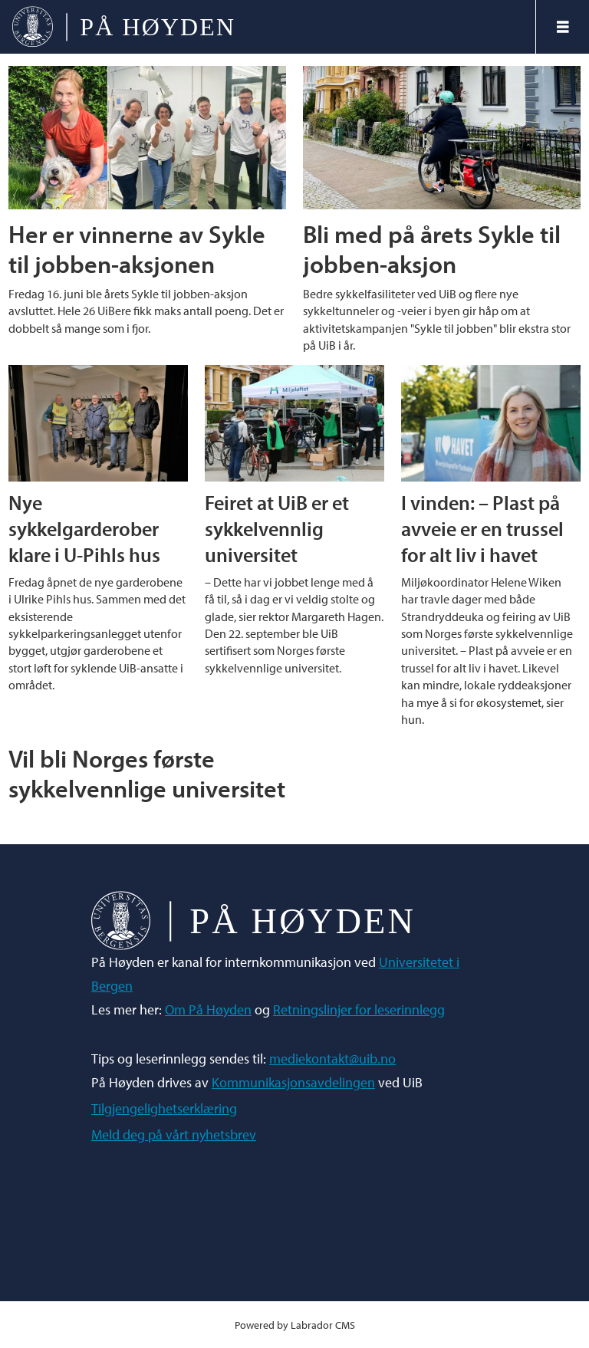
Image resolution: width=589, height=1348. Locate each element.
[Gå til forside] (123, 27)
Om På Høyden (208, 1009)
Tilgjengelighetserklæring (164, 1108)
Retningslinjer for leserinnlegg (359, 1009)
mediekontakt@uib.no (332, 1058)
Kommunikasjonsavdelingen (293, 1082)
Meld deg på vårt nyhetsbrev (173, 1134)
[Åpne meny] (563, 27)
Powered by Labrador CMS (295, 1324)
